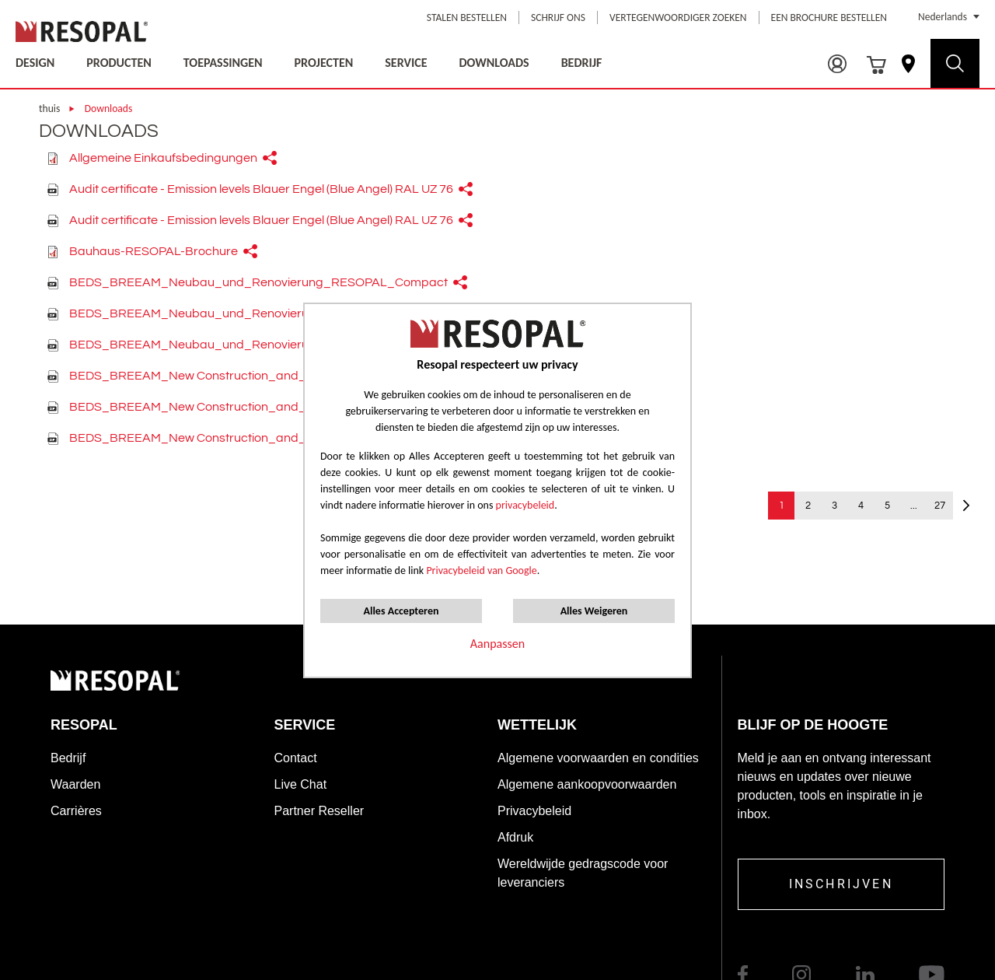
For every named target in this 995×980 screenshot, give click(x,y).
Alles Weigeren (594, 611)
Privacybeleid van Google (481, 570)
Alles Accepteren (401, 611)
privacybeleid (525, 505)
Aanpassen (497, 643)
